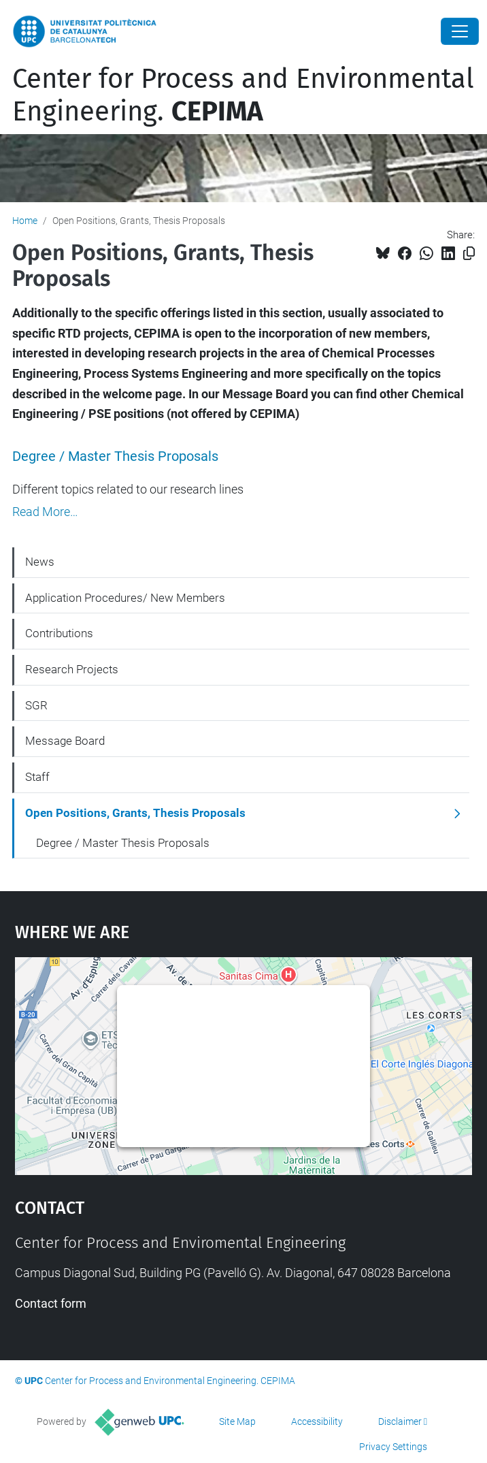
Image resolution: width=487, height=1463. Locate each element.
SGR (36, 705)
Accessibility (317, 1421)
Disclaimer (400, 1421)
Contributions (59, 633)
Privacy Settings (393, 1446)
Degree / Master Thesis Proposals (115, 456)
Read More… (45, 511)
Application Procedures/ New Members (125, 598)
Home (24, 220)
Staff (37, 777)
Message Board (65, 740)
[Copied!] (469, 253)
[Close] (460, 31)
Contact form (50, 1303)
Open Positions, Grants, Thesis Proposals (135, 813)
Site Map (237, 1421)
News (39, 561)
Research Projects (71, 669)
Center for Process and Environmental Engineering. (243, 95)
